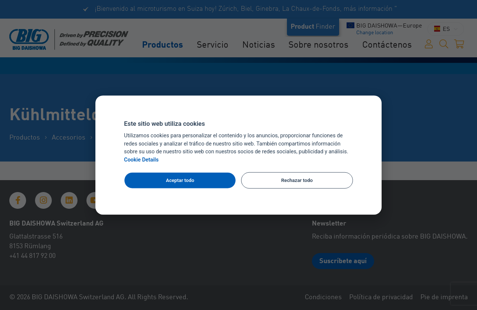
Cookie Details (141, 160)
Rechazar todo (297, 180)
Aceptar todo (180, 180)
